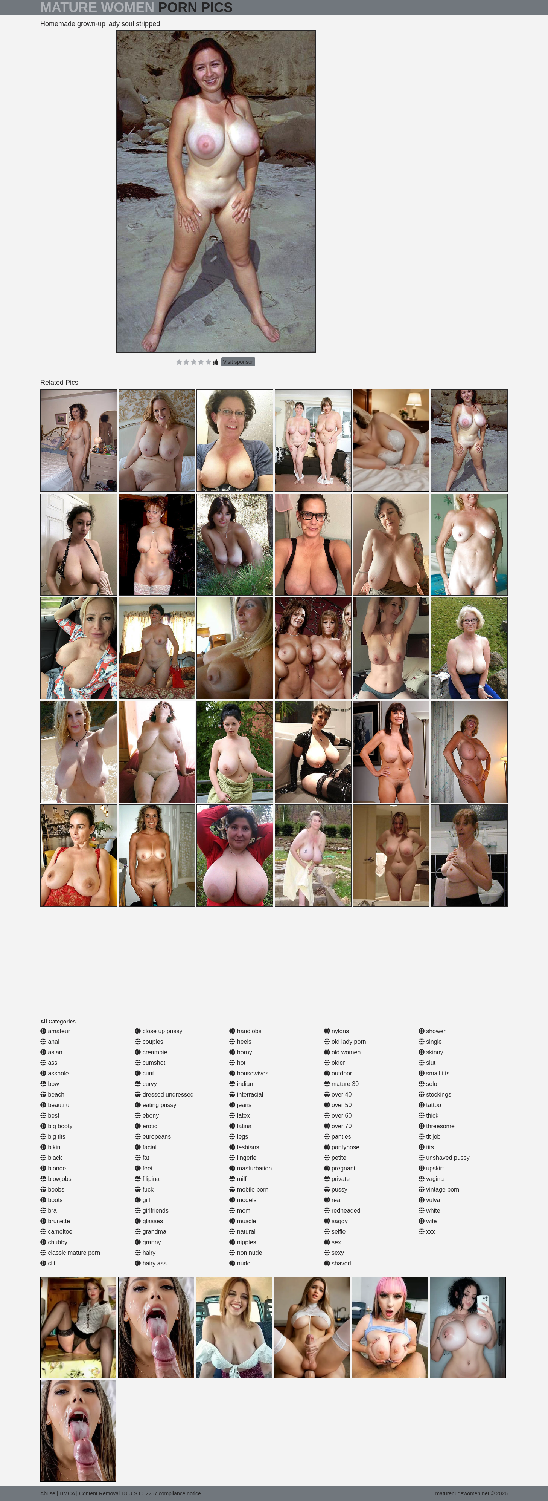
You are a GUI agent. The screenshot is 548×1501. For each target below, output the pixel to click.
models (242, 1200)
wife (428, 1221)
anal (49, 1041)
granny (148, 1242)
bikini (51, 1147)
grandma (150, 1231)
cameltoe (56, 1231)
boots (51, 1200)
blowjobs (56, 1179)
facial (146, 1147)
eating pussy (155, 1105)
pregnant (340, 1168)
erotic (146, 1126)
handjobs (245, 1031)
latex (239, 1115)
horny (240, 1052)
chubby (53, 1242)
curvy (146, 1084)
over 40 (338, 1094)
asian (51, 1052)
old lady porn (345, 1041)
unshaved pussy (444, 1158)
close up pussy (158, 1031)
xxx (427, 1231)
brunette (55, 1221)
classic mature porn (70, 1253)
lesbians (244, 1147)
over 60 (338, 1115)
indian (241, 1084)
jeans (240, 1105)
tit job (430, 1136)
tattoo (430, 1105)
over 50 (338, 1105)
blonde (53, 1168)
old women (342, 1052)
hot (237, 1063)
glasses (149, 1221)
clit (47, 1263)
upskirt (431, 1168)
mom (239, 1210)
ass (48, 1063)
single (430, 1041)
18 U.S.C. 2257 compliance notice (161, 1493)
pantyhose (341, 1147)
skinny (431, 1052)
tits (426, 1147)
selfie (335, 1231)
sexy (334, 1253)
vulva (429, 1200)
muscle (242, 1221)
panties (337, 1136)
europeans (153, 1136)
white (429, 1210)
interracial (246, 1094)
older (334, 1063)
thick (428, 1115)
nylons (336, 1031)
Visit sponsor (238, 362)
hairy (145, 1253)
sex (332, 1242)
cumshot (150, 1063)
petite (335, 1158)
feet (143, 1168)
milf (237, 1179)
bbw (49, 1084)
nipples (242, 1242)
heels (240, 1041)
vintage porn (439, 1189)
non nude (245, 1253)
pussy (335, 1189)
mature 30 (341, 1084)
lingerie (242, 1158)
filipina (147, 1179)
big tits (52, 1136)
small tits (434, 1073)
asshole (54, 1073)
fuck (144, 1189)
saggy (336, 1221)
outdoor (338, 1073)
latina (240, 1126)
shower (432, 1031)
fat (142, 1158)
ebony (147, 1115)
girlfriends (152, 1210)
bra (48, 1210)
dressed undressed (164, 1094)
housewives (248, 1073)
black (51, 1158)
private (337, 1179)
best (49, 1115)
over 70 (338, 1126)
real (333, 1200)
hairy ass (150, 1263)
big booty (56, 1126)
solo (428, 1084)
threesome (437, 1126)
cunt (144, 1073)
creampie (151, 1052)
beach (52, 1094)
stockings (435, 1094)
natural (242, 1231)
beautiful (55, 1105)
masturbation (250, 1168)
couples (149, 1041)
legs (238, 1136)
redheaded (342, 1210)
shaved (337, 1263)
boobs (52, 1189)
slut (427, 1063)
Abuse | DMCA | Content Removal (80, 1493)
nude (239, 1263)
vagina (431, 1179)
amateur (55, 1031)
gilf (142, 1200)
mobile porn (248, 1189)
